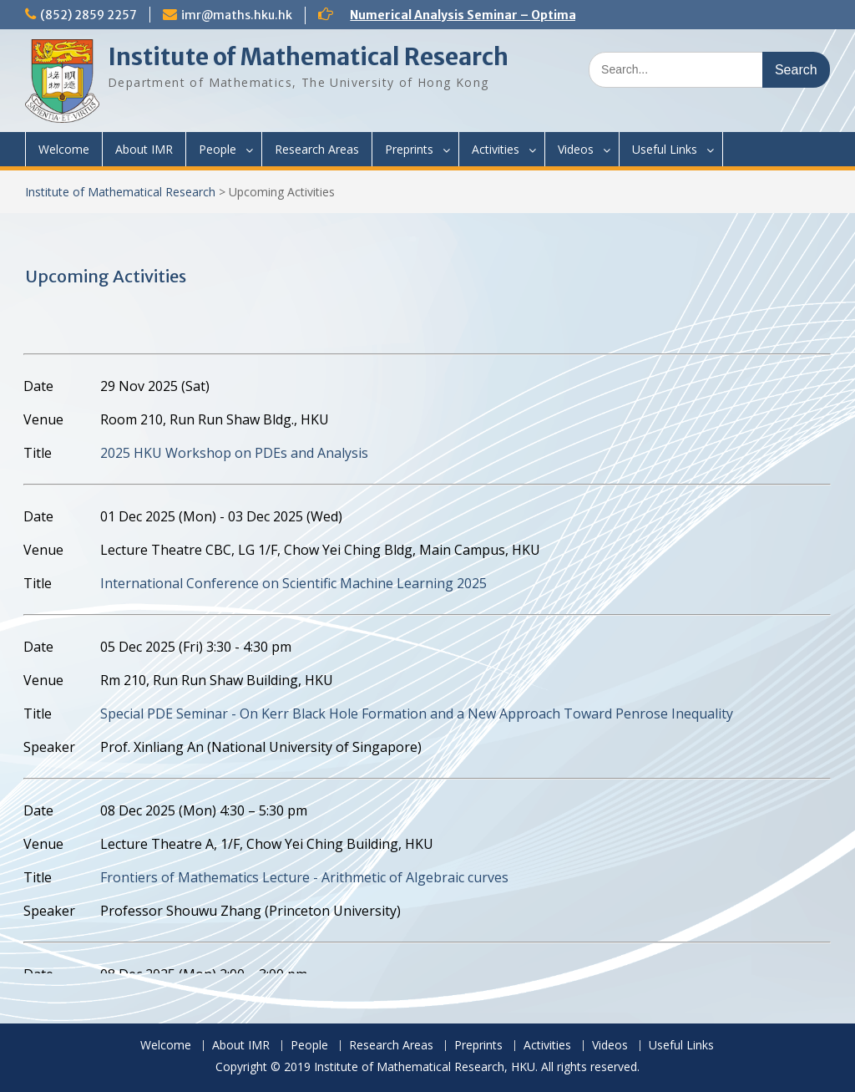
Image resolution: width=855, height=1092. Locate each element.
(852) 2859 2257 (88, 15)
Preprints (409, 149)
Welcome (63, 149)
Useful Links (664, 149)
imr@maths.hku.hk (236, 15)
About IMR (144, 149)
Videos (576, 149)
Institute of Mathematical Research (308, 57)
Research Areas (317, 149)
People (217, 149)
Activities (495, 149)
